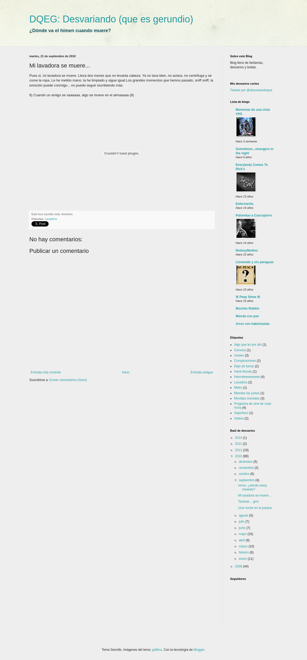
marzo (244, 546)
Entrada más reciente (46, 372)
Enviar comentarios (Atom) (68, 380)
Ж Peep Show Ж (248, 297)
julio (242, 521)
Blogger (199, 650)
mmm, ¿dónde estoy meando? (252, 487)
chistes (239, 355)
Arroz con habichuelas (253, 324)
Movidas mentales (247, 398)
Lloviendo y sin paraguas (255, 262)
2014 (239, 438)
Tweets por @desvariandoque (251, 90)
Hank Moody (243, 371)
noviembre (246, 468)
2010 (239, 456)
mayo (243, 534)
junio (242, 528)
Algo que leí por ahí (248, 344)
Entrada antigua (201, 372)
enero (243, 559)
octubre (244, 474)
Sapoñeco (241, 413)
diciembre (246, 462)
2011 (239, 450)
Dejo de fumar (244, 366)
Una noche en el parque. (255, 508)
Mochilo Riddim (247, 308)
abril (242, 540)
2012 (239, 444)
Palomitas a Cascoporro (254, 215)
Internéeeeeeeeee (247, 377)
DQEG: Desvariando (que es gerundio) (111, 19)
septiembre (247, 480)
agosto (244, 515)
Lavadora (51, 218)
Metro (238, 387)
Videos (239, 418)
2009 (239, 566)
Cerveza (240, 350)
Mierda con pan (247, 316)
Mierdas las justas (246, 393)
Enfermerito (244, 204)
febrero (244, 552)
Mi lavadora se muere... (254, 495)
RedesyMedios (247, 250)
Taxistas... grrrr (248, 501)
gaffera (157, 650)
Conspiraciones (245, 361)
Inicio (125, 372)
